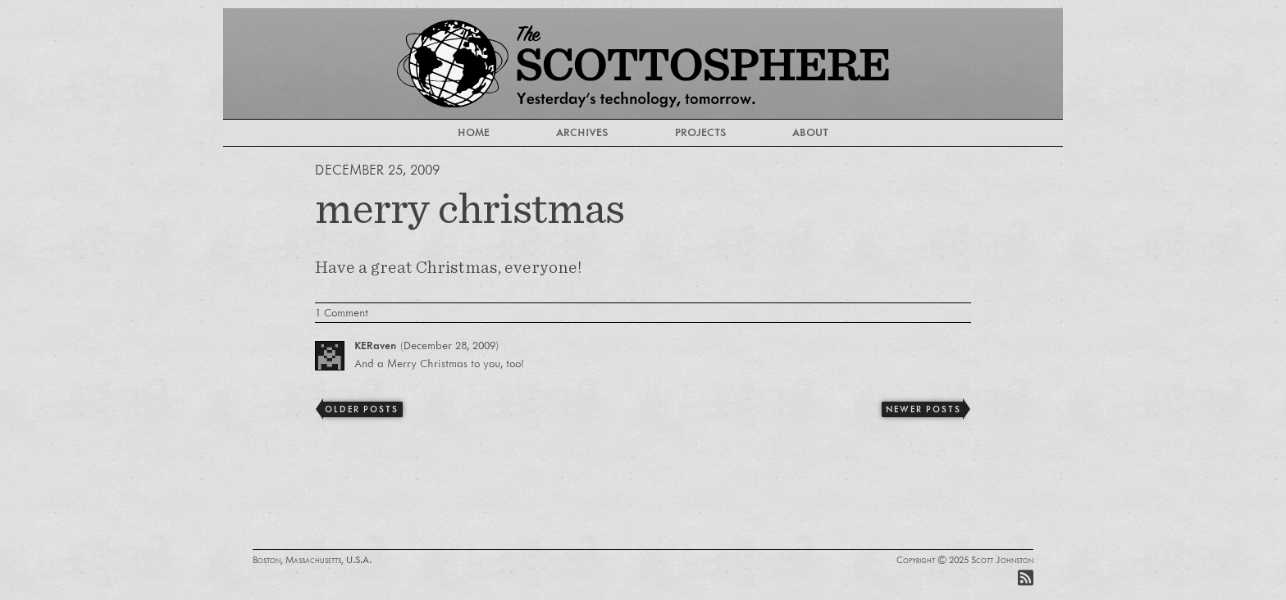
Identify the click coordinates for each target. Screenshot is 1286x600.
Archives (582, 132)
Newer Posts (923, 409)
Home (474, 132)
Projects (700, 132)
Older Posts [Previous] (361, 409)
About (810, 132)
